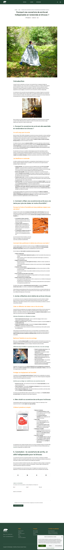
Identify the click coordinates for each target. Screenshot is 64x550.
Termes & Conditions (22, 537)
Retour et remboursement (52, 532)
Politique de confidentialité (53, 533)
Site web (40, 487)
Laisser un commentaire (18, 505)
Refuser (50, 545)
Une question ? (35, 534)
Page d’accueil (20, 530)
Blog (37, 17)
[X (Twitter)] (27, 475)
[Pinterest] (36, 475)
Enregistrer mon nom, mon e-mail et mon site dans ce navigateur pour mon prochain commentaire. (28, 502)
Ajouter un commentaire (17, 491)
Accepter (42, 545)
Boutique (25, 2)
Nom (14, 487)
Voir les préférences (58, 545)
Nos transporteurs (51, 530)
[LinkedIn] (46, 475)
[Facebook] (18, 475)
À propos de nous (21, 533)
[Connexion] (57, 2)
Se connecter (35, 532)
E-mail (27, 487)
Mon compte (35, 530)
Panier (34, 533)
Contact (19, 536)
